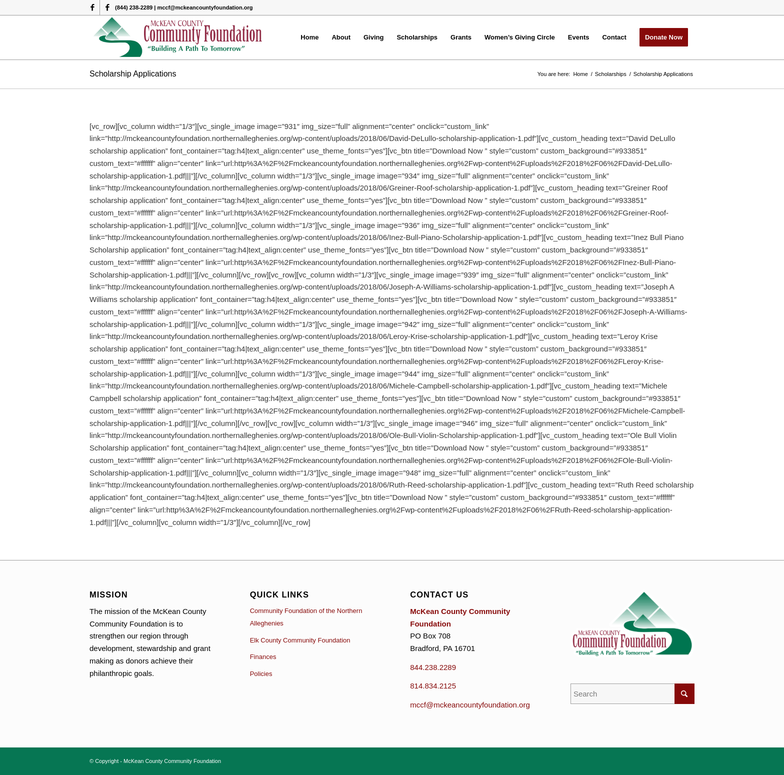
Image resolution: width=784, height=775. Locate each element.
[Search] (632, 694)
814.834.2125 (433, 686)
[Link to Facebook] (92, 7)
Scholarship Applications (133, 74)
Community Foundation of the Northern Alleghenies (306, 617)
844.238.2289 (433, 667)
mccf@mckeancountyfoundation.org (470, 704)
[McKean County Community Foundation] (178, 38)
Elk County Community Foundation (300, 640)
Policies (261, 674)
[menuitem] (309, 38)
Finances (263, 656)
